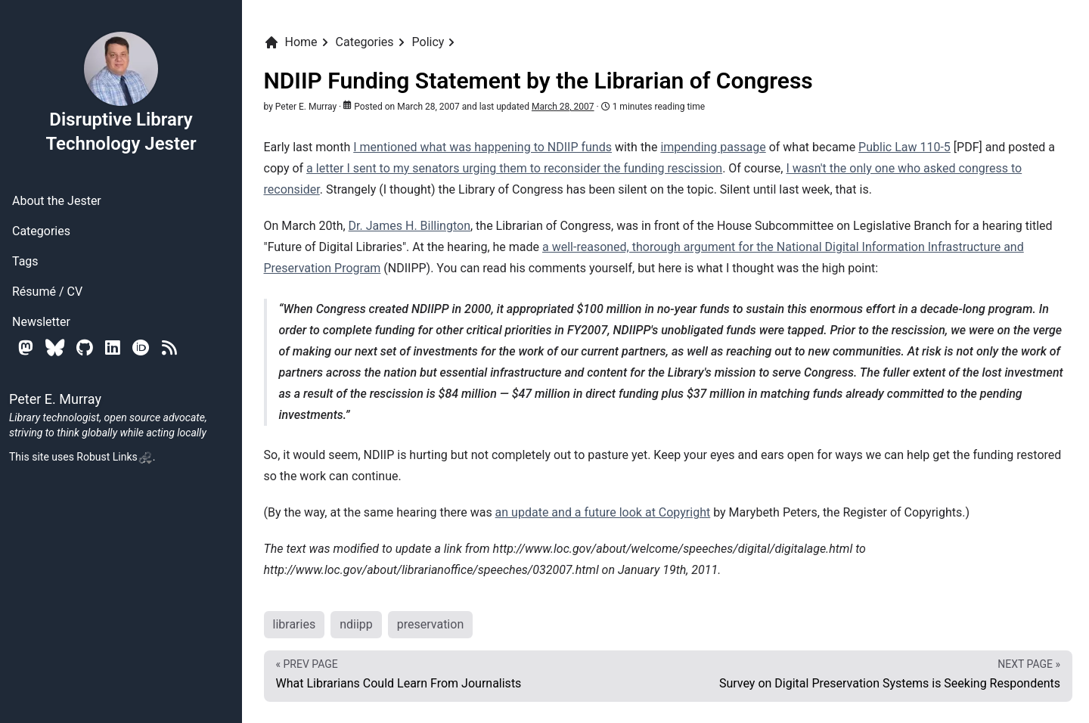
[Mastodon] (25, 347)
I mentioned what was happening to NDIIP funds (482, 147)
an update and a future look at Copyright (603, 512)
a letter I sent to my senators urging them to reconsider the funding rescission (514, 168)
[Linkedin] (112, 347)
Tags (25, 261)
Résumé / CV (47, 291)
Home (291, 42)
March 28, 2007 (563, 106)
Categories (41, 231)
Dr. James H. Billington (409, 226)
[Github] (84, 347)
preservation (430, 624)
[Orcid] (141, 347)
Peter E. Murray (306, 106)
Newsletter (41, 322)
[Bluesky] (54, 347)
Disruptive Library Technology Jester (120, 92)
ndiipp (356, 624)
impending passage (712, 147)
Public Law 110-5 (904, 147)
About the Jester (56, 201)
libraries (294, 624)
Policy (428, 42)
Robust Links (114, 457)
